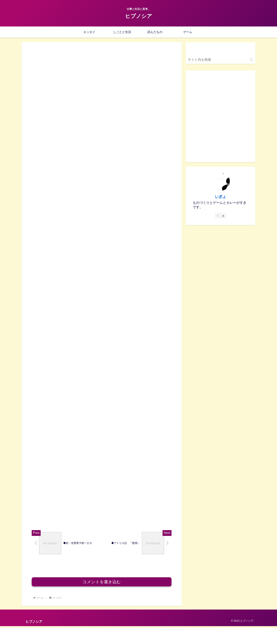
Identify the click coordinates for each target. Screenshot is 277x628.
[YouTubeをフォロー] (223, 215)
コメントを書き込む (102, 583)
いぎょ (220, 196)
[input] (220, 60)
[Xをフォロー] (217, 215)
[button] (251, 60)
